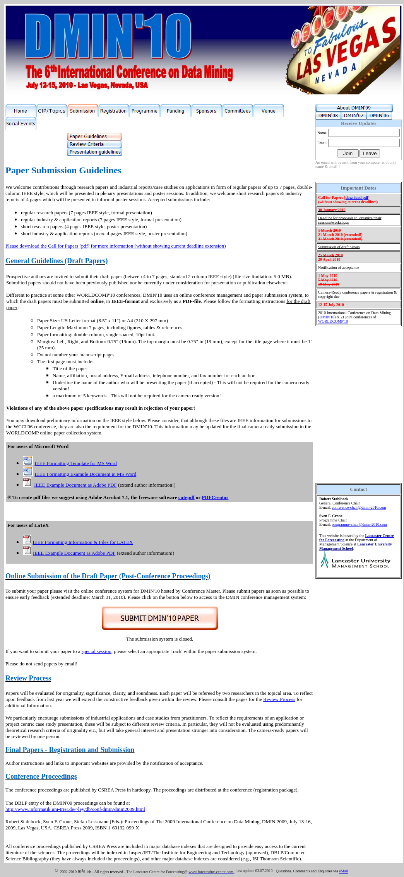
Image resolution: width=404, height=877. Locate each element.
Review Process (279, 699)
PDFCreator (215, 497)
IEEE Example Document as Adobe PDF (75, 485)
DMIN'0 (326, 317)
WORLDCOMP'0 (333, 321)
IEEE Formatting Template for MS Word (75, 463)
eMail (343, 871)
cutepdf (186, 497)
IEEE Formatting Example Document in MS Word (85, 474)
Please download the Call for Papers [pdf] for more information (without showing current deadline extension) (115, 246)
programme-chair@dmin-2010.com (359, 524)
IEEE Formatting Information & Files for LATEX (83, 542)
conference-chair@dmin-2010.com (359, 507)
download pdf (357, 197)
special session (96, 651)
